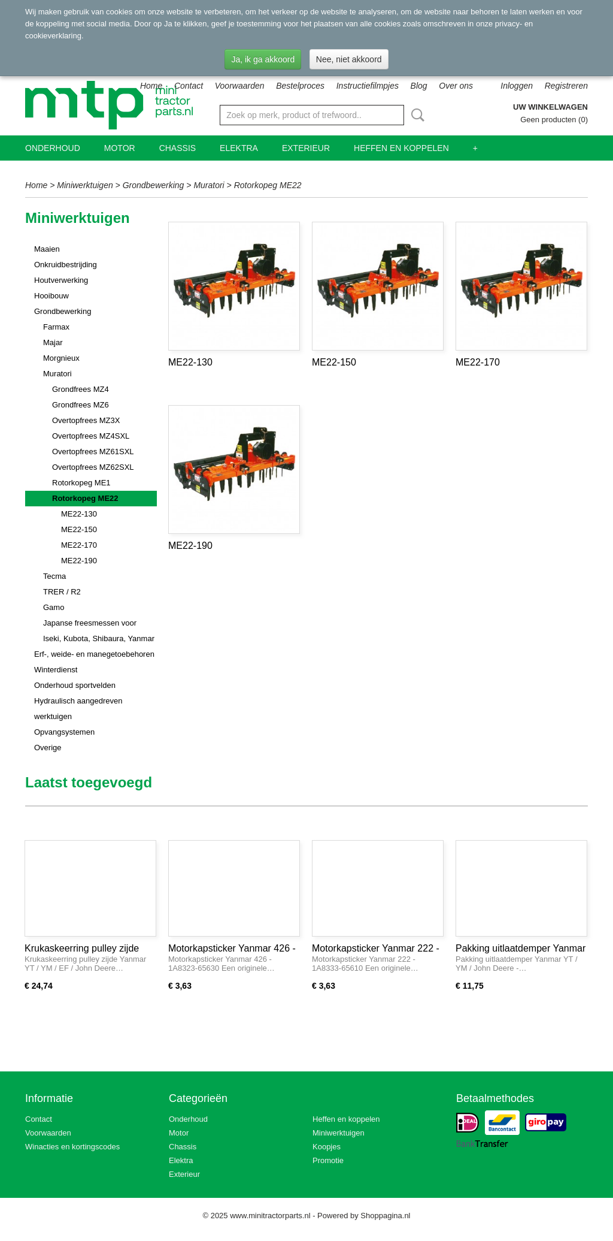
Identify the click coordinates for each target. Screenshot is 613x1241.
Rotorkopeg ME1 (81, 482)
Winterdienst (55, 669)
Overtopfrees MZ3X (86, 420)
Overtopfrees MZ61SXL (93, 451)
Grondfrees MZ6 (80, 404)
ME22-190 (79, 560)
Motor (119, 148)
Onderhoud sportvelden (75, 685)
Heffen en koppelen (401, 148)
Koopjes (326, 1146)
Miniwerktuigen (85, 185)
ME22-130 (79, 513)
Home (151, 85)
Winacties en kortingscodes (72, 1146)
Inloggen (516, 85)
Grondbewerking (153, 185)
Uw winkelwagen (550, 106)
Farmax (56, 326)
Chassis (177, 148)
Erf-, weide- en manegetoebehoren (94, 654)
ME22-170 (79, 545)
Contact (188, 85)
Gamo (53, 607)
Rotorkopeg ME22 (268, 185)
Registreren (566, 85)
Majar (53, 342)
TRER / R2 (62, 591)
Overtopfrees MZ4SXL (90, 435)
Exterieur (306, 148)
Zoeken (415, 115)
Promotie (328, 1160)
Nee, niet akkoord (349, 59)
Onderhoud (52, 148)
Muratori (208, 185)
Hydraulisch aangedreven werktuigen (78, 708)
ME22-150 (79, 529)
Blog (419, 85)
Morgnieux (61, 358)
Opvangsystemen (64, 731)
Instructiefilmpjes (367, 85)
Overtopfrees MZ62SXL (93, 467)
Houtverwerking (61, 280)
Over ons (456, 85)
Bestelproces (300, 85)
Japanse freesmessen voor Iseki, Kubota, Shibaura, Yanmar (98, 630)
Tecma (54, 576)
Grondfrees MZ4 (80, 389)
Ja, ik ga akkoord (263, 59)
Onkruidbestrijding (65, 264)
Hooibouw (51, 295)
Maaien (47, 248)
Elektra (239, 148)
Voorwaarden (240, 85)
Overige (48, 747)
